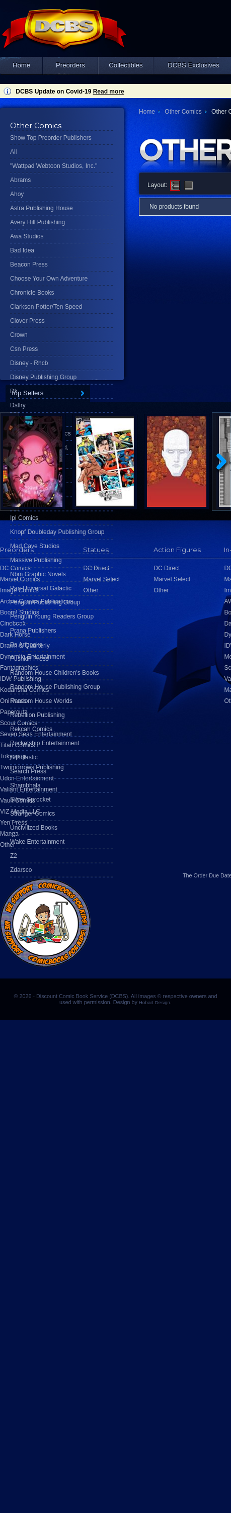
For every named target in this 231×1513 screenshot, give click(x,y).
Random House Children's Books (54, 672)
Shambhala (25, 785)
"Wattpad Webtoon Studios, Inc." (53, 165)
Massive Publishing (36, 560)
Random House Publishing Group (55, 686)
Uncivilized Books (33, 827)
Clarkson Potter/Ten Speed (46, 306)
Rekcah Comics (31, 729)
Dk (14, 391)
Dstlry (18, 405)
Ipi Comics (24, 517)
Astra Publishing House (41, 208)
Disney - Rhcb (29, 363)
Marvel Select (171, 579)
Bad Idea (22, 250)
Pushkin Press (29, 658)
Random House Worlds (41, 700)
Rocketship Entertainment (44, 743)
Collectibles (125, 65)
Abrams (20, 180)
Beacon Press (29, 264)
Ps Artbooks (26, 644)
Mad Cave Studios (34, 546)
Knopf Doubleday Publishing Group (57, 532)
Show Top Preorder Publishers (51, 137)
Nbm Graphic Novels (38, 574)
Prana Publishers (33, 630)
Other (7, 844)
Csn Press (24, 348)
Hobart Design (154, 1002)
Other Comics (183, 111)
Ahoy (17, 194)
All (13, 151)
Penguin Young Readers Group (52, 616)
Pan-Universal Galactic (40, 588)
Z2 (13, 855)
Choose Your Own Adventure (49, 278)
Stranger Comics (32, 813)
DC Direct (166, 568)
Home (21, 65)
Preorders (70, 65)
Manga (9, 833)
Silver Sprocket (30, 799)
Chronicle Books (32, 292)
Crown (19, 334)
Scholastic (24, 757)
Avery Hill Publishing (37, 222)
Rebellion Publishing (37, 715)
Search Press (28, 771)
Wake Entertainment (37, 841)
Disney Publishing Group (43, 377)
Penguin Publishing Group (45, 602)
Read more (108, 91)
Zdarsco (21, 869)
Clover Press (27, 320)
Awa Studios (27, 236)
